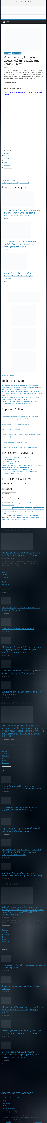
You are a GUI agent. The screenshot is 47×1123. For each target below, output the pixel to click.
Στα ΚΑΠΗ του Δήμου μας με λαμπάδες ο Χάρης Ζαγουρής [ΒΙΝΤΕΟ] (20, 447)
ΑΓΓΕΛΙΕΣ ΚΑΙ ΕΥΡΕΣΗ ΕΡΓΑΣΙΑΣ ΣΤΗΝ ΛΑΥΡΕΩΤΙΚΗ (15, 467)
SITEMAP (4, 1106)
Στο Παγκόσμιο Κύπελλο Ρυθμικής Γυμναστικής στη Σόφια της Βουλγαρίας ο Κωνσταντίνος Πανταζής (21, 1054)
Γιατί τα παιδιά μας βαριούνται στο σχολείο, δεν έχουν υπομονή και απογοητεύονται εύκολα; (20, 244)
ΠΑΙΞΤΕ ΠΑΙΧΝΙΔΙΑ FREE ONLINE (10, 461)
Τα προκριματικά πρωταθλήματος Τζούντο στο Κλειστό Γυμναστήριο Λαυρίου (22, 671)
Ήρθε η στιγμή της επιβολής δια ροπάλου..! (23, 183)
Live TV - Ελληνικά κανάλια (9, 459)
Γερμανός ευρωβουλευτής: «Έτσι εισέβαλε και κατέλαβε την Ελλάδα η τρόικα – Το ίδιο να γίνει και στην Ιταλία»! (23, 213)
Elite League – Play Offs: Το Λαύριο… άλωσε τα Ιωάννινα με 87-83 (19, 401)
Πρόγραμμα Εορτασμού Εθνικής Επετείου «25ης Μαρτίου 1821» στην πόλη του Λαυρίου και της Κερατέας (21, 649)
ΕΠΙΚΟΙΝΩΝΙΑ (6, 1103)
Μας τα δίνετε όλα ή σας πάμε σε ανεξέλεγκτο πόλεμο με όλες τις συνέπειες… (19, 275)
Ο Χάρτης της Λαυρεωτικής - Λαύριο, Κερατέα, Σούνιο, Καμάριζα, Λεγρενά (22, 465)
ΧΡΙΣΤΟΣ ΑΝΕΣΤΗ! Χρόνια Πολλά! (11, 389)
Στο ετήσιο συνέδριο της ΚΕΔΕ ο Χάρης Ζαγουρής (25, 515)
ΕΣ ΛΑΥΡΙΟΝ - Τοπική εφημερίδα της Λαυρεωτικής (15, 457)
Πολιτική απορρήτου (7, 463)
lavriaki (12, 558)
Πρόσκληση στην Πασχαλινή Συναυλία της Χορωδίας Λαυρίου (22, 608)
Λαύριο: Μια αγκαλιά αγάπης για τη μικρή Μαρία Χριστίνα (21, 693)
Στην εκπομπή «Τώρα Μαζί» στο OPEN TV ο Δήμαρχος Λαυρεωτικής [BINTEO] (22, 808)
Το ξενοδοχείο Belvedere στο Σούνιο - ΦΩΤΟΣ (14, 442)
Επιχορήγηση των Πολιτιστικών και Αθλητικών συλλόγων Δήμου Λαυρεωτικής (21, 787)
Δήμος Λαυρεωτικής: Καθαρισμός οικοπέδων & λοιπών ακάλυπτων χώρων (23, 829)
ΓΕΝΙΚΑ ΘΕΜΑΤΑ (7, 53)
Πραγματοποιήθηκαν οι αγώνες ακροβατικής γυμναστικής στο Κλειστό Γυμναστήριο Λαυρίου (23, 1009)
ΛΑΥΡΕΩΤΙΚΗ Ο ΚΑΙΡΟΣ (8, 375)
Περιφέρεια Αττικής (17, 53)
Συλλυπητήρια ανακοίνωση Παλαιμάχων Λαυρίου (15, 403)
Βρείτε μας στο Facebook (17, 1093)
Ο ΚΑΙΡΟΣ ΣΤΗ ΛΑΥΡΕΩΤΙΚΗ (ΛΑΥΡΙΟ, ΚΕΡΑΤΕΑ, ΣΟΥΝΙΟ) (17, 469)
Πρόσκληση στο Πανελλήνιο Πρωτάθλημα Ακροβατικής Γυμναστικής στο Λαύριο (21, 553)
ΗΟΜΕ (4, 1101)
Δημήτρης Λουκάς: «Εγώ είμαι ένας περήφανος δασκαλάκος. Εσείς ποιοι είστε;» (22, 874)
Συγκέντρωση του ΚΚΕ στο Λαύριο (18, 628)
